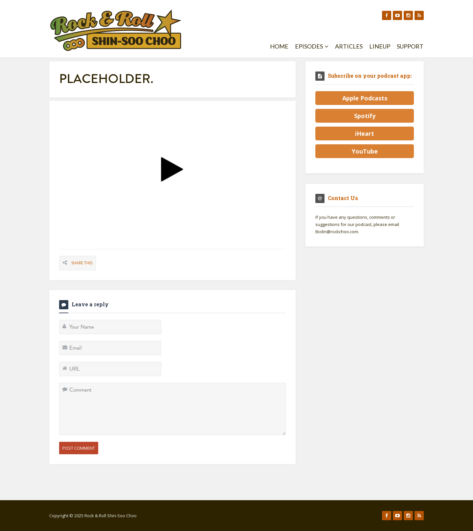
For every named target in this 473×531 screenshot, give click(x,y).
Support (410, 46)
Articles (349, 46)
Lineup (379, 46)
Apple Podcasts (364, 98)
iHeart (364, 133)
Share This (81, 263)
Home (279, 46)
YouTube (365, 151)
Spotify (364, 116)
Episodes (311, 46)
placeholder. (106, 78)
